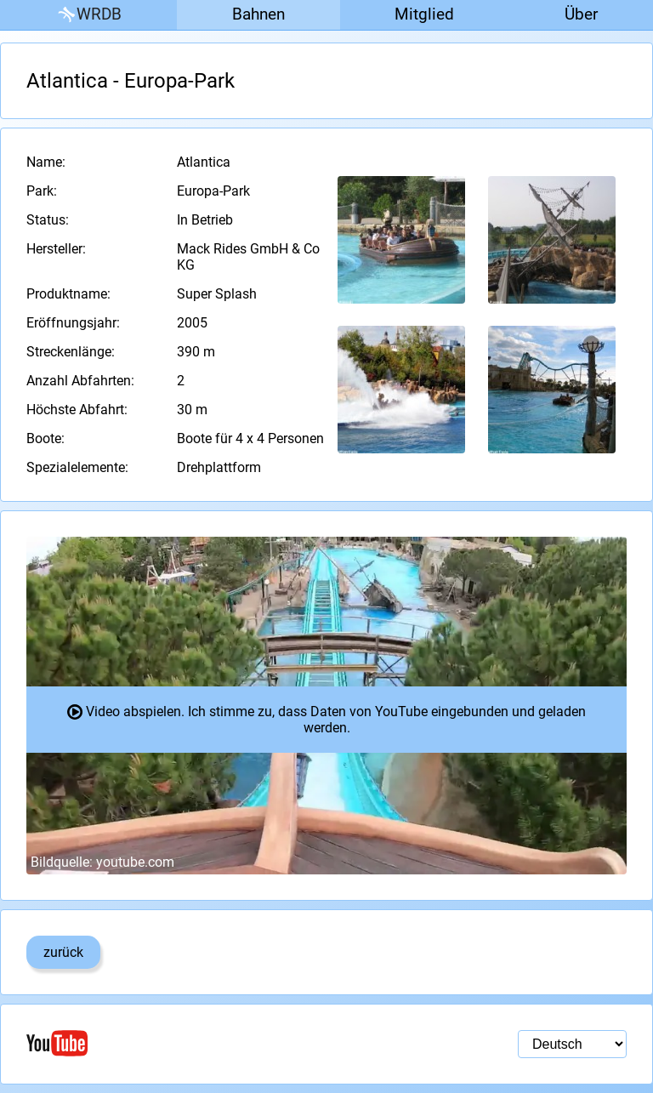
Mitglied (424, 14)
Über (581, 14)
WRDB (88, 15)
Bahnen (258, 14)
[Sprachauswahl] (572, 1044)
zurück (63, 952)
